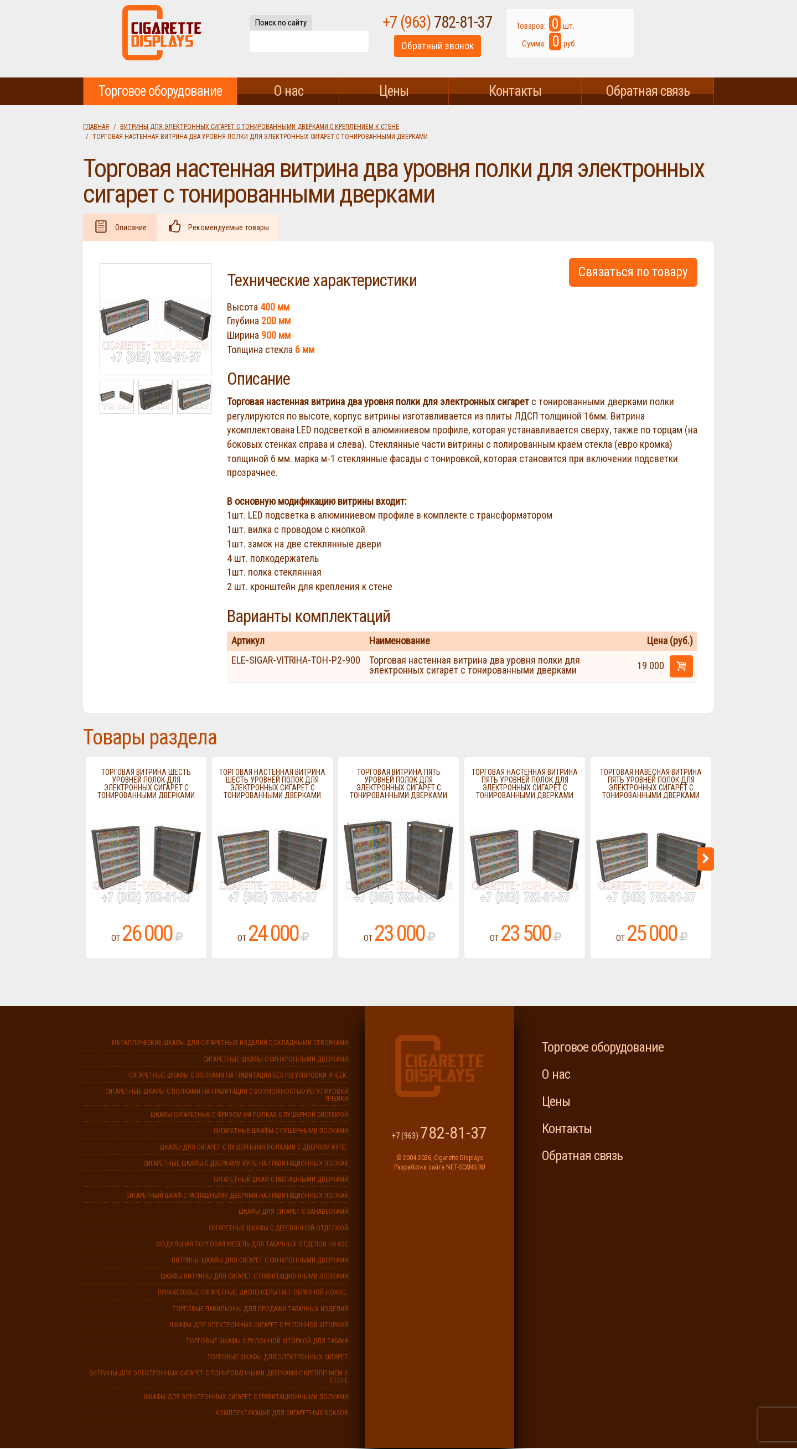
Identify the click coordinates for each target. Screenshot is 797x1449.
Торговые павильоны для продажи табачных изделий (260, 1310)
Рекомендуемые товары (234, 228)
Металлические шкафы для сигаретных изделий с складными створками (230, 1044)
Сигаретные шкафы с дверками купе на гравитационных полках (245, 1164)
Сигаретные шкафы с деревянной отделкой (278, 1229)
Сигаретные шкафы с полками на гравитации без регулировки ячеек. (238, 1076)
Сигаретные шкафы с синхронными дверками (275, 1060)
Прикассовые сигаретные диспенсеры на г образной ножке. (253, 1293)
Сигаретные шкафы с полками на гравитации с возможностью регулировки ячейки (226, 1096)
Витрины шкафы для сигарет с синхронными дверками (260, 1261)
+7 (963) (477, 27)
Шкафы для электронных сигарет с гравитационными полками (246, 1398)
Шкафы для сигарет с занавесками (293, 1213)
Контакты (515, 91)
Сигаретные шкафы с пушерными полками (281, 1132)
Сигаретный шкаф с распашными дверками (281, 1180)
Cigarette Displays (162, 38)
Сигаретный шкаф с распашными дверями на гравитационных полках (237, 1196)
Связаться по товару (633, 273)
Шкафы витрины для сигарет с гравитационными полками (254, 1277)
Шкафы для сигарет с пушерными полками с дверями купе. (253, 1148)
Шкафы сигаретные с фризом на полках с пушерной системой (249, 1116)
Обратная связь (647, 91)
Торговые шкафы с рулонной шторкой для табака (267, 1342)
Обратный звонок (477, 52)
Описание (132, 228)
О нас (288, 91)
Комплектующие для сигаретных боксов (281, 1414)
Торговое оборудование (160, 91)
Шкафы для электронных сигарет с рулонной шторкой (259, 1326)
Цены (393, 91)
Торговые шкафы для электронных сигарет (277, 1358)
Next (705, 860)
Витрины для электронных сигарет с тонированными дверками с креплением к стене (259, 127)
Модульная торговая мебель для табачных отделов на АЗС (252, 1245)
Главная (96, 127)
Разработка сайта (419, 1168)
